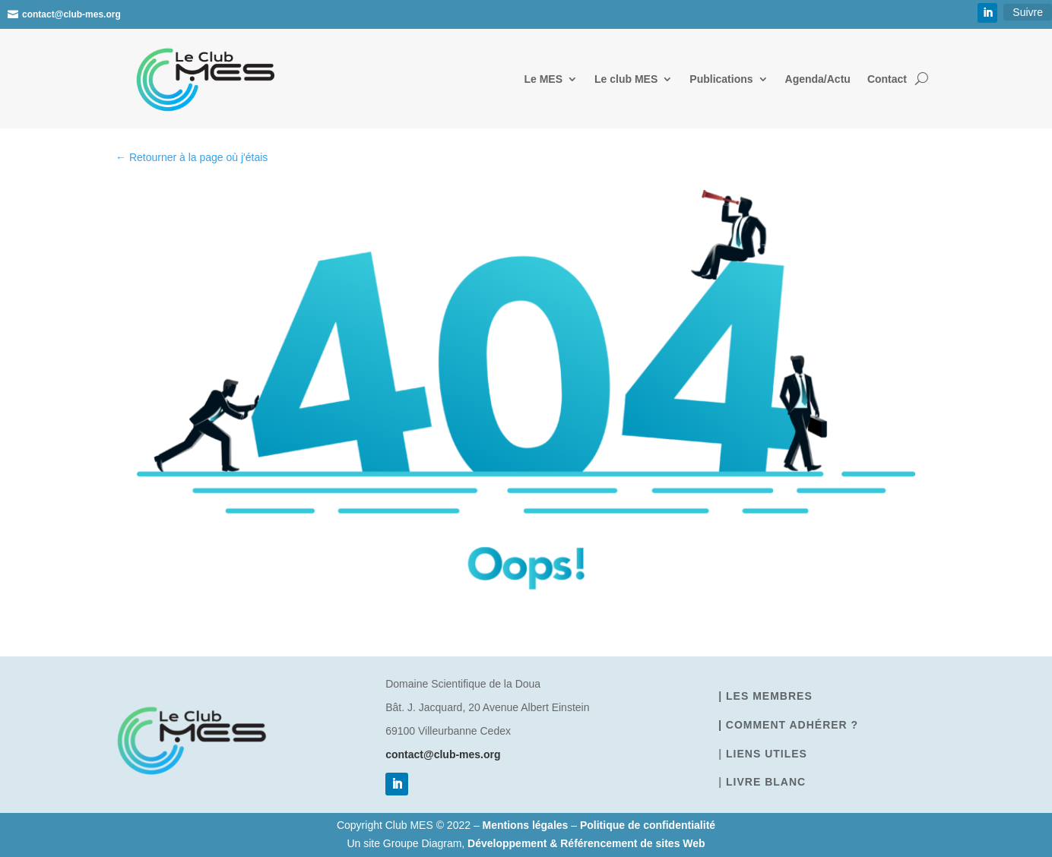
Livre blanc (766, 782)
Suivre (1027, 12)
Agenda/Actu (818, 79)
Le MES (543, 79)
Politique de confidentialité (647, 825)
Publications (721, 79)
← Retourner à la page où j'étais (192, 157)
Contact (887, 79)
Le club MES (626, 79)
